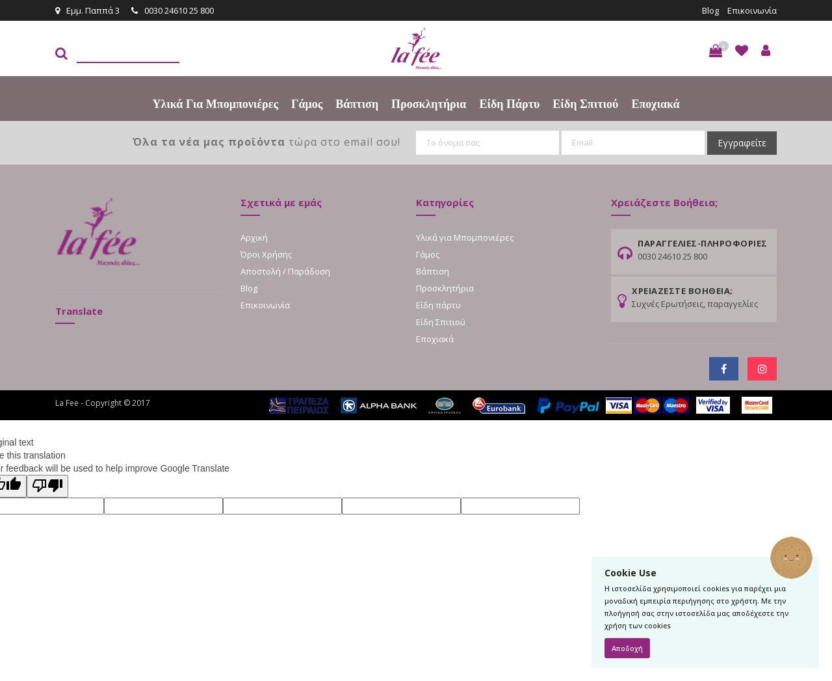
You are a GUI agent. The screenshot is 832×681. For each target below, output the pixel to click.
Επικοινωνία (752, 10)
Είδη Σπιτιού (585, 104)
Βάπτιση (356, 104)
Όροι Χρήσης (266, 254)
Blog (710, 10)
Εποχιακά (655, 104)
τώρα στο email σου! (266, 141)
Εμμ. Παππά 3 (87, 10)
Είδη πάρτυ (509, 104)
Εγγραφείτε (742, 143)
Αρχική (254, 237)
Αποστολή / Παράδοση (285, 271)
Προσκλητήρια (428, 104)
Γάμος (306, 104)
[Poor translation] (47, 486)
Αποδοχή (627, 648)
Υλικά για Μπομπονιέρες (215, 104)
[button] (716, 51)
